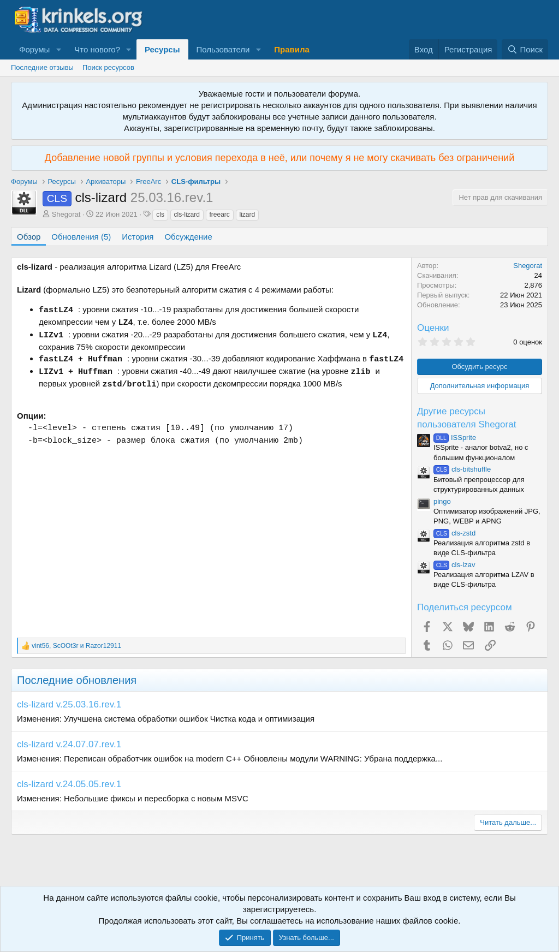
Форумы (34, 49)
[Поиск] (525, 49)
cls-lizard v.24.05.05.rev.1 (69, 784)
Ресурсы (162, 49)
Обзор (28, 236)
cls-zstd (454, 533)
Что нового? (97, 49)
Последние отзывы (42, 67)
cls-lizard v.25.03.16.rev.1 (69, 704)
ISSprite (454, 437)
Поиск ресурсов (108, 67)
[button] (58, 49)
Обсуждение (188, 236)
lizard (247, 214)
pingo (442, 501)
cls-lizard (187, 214)
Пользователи (223, 49)
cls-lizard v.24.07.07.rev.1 (69, 744)
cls (160, 214)
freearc (220, 214)
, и (76, 646)
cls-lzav (454, 565)
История (137, 236)
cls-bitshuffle (462, 469)
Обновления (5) (81, 236)
